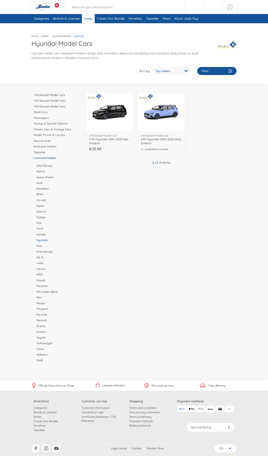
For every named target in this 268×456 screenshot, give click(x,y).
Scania (39, 326)
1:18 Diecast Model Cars (48, 95)
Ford (38, 228)
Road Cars (39, 112)
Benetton (41, 188)
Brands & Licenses (66, 26)
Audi (38, 183)
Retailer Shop (155, 448)
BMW (38, 194)
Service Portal (210, 427)
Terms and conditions (143, 408)
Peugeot (41, 309)
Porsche (40, 314)
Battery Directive (140, 425)
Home (34, 36)
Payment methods (141, 421)
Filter (217, 71)
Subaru (40, 331)
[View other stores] (57, 9)
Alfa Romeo (43, 165)
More (166, 26)
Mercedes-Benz (46, 291)
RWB (38, 360)
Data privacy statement (144, 412)
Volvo (39, 349)
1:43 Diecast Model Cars (48, 106)
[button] (212, 11)
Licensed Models (61, 36)
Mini (38, 297)
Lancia (39, 269)
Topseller (152, 26)
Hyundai (41, 240)
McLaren (41, 286)
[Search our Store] (125, 11)
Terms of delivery (140, 416)
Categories (41, 26)
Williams (41, 354)
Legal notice (119, 448)
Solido (88, 26)
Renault (40, 320)
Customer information (95, 408)
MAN (38, 274)
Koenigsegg (43, 251)
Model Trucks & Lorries (48, 135)
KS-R (38, 257)
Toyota (40, 337)
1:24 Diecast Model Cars (48, 100)
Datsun (40, 211)
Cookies (137, 448)
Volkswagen (43, 343)
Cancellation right (92, 412)
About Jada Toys (186, 26)
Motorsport (40, 118)
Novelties (135, 26)
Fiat (38, 223)
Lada (38, 263)
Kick (38, 246)
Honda (39, 234)
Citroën (40, 200)
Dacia (39, 205)
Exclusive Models (43, 146)
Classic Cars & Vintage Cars (51, 129)
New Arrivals (41, 141)
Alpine (39, 171)
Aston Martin (44, 177)
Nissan (39, 303)
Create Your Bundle (110, 26)
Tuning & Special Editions (49, 123)
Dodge (39, 217)
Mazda (39, 280)
